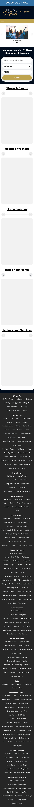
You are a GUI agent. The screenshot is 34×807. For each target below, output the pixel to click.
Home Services (17, 209)
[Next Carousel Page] (32, 35)
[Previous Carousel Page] (2, 35)
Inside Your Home (17, 270)
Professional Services (17, 330)
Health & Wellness (17, 148)
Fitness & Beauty (17, 88)
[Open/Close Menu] (3, 21)
